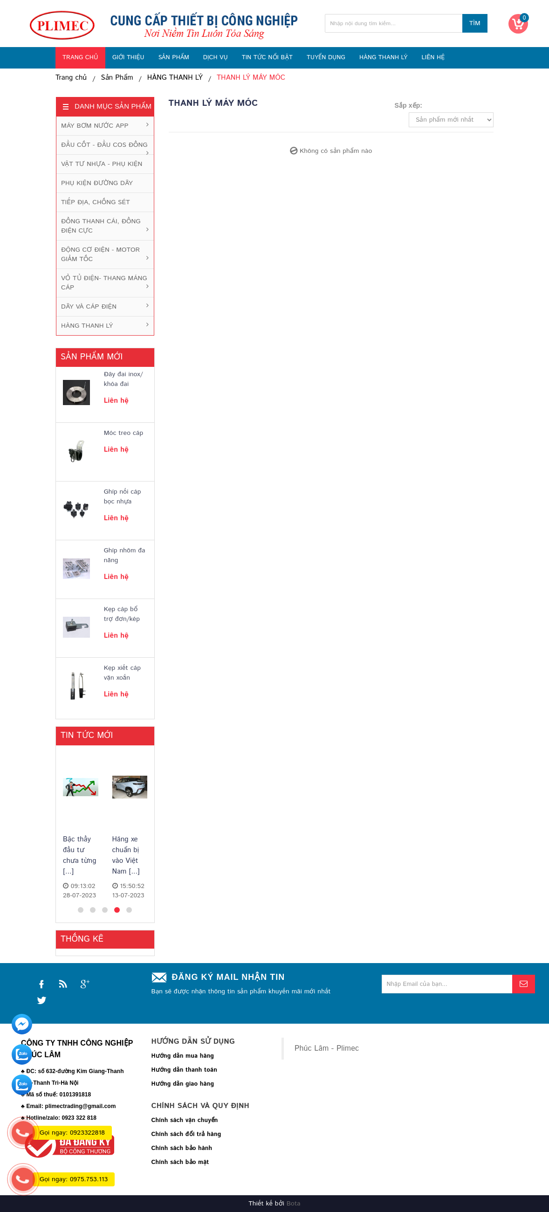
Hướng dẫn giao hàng (182, 1084)
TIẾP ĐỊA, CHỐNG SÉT (95, 202)
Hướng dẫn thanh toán (184, 1070)
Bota (294, 1203)
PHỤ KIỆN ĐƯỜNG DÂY (97, 183)
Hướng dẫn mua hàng (182, 1056)
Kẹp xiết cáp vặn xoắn (122, 672)
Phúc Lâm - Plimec (327, 1048)
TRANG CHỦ (80, 57)
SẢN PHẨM (173, 57)
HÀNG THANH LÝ (383, 57)
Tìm (474, 23)
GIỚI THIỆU (128, 57)
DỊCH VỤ (215, 57)
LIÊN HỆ (433, 57)
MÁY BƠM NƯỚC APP (94, 126)
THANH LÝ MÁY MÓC (251, 78)
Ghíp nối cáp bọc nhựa (122, 496)
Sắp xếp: (409, 105)
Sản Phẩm (117, 78)
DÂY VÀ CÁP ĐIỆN (89, 306)
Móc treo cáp (123, 433)
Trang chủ (71, 78)
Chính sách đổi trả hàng (186, 1134)
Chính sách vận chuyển (184, 1120)
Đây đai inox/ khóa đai (123, 379)
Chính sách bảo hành (182, 1148)
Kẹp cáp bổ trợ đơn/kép (122, 614)
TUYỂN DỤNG (326, 57)
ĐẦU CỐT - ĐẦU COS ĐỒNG (104, 145)
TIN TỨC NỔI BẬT (267, 57)
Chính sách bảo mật (180, 1162)
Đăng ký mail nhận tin (228, 977)
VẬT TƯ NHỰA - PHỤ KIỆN (101, 164)
